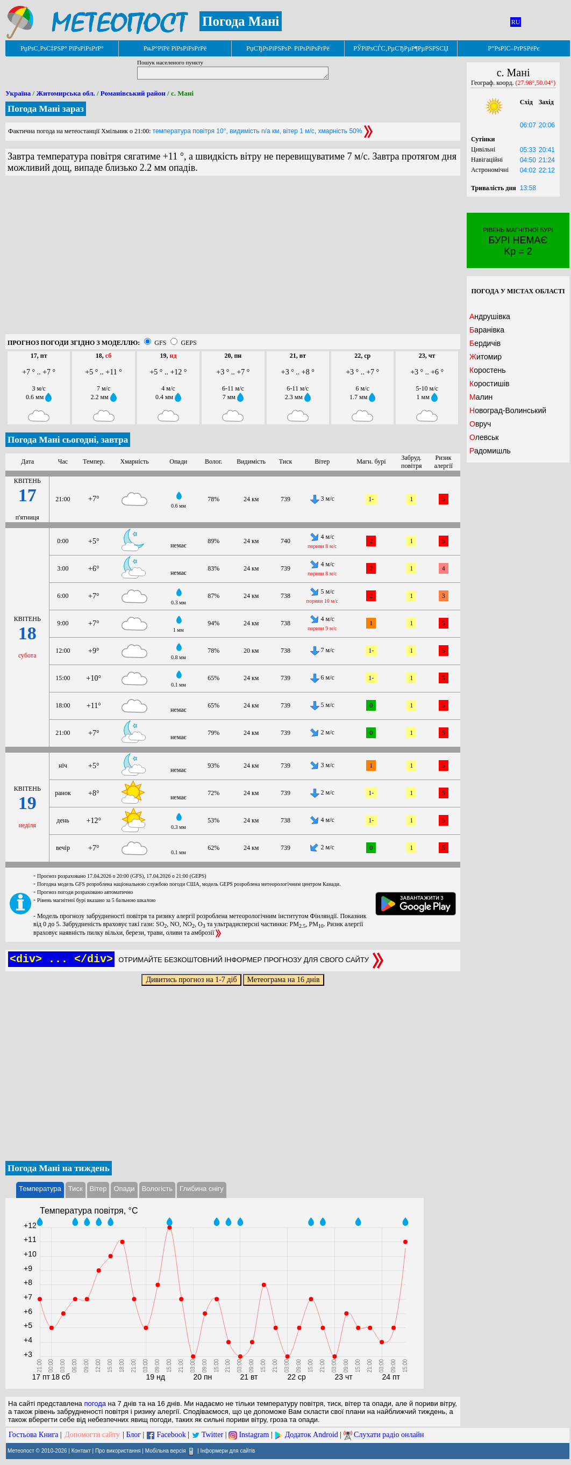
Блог (133, 1435)
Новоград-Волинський (507, 410)
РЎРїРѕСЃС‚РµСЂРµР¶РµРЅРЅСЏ (400, 48)
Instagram (254, 1435)
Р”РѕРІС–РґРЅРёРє (513, 48)
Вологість (157, 1189)
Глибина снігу (202, 1189)
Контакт (81, 1451)
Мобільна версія (165, 1451)
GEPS (188, 343)
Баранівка (486, 330)
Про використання (118, 1451)
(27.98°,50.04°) (536, 82)
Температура (40, 1189)
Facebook (170, 1435)
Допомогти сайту (92, 1435)
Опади (123, 1189)
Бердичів (485, 343)
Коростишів (489, 383)
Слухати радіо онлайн (389, 1435)
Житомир (485, 356)
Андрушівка (489, 316)
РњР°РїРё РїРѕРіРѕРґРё (175, 48)
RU (515, 22)
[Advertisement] (232, 259)
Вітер (98, 1189)
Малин (481, 397)
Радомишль (490, 450)
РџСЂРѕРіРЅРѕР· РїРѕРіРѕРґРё (287, 48)
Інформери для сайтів (228, 1451)
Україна (18, 93)
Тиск (75, 1189)
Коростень (487, 370)
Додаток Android (311, 1435)
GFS (160, 343)
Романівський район (133, 93)
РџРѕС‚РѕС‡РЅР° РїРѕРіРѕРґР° (62, 48)
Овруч (480, 424)
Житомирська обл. (65, 93)
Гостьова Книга (33, 1435)
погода (95, 1403)
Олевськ (483, 437)
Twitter (212, 1435)
